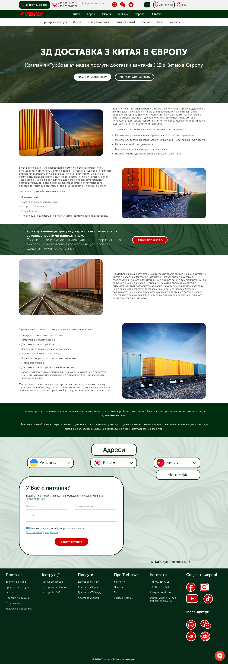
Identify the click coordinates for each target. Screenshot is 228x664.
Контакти (174, 22)
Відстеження (166, 4)
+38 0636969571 (67, 6)
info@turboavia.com (93, 3)
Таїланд (106, 14)
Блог (160, 22)
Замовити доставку (92, 77)
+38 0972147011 (67, 3)
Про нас (146, 22)
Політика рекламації (17, 597)
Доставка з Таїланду (89, 592)
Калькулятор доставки (19, 608)
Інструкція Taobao (52, 581)
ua (147, 4)
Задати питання (71, 541)
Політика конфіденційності (42, 532)
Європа (139, 14)
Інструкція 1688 (51, 592)
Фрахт (77, 22)
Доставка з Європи (89, 597)
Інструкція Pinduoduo (54, 587)
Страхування (13, 603)
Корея (91, 14)
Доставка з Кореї (88, 587)
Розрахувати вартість (134, 77)
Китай (76, 14)
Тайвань (123, 14)
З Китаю (156, 14)
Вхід (183, 4)
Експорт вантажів (98, 22)
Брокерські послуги (55, 22)
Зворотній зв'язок (36, 4)
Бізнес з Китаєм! (125, 22)
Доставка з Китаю (88, 581)
